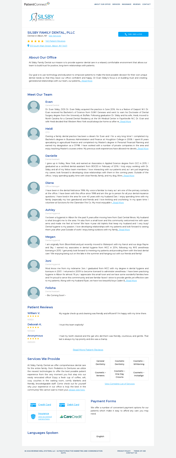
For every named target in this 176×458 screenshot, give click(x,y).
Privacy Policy (123, 451)
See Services (55, 36)
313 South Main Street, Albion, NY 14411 (48, 46)
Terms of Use (140, 451)
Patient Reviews (55, 41)
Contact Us (131, 453)
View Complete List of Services (120, 384)
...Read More (86, 81)
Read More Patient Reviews (88, 350)
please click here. (77, 390)
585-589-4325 (133, 34)
